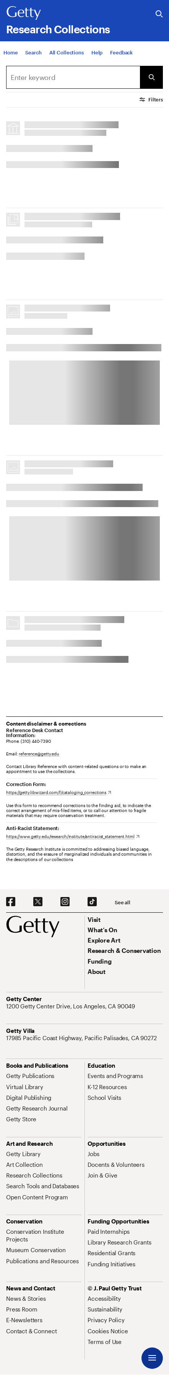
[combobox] (73, 77)
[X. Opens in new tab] (37, 902)
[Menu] (152, 1358)
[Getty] (23, 13)
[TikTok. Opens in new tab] (92, 902)
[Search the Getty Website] (159, 14)
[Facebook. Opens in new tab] (10, 902)
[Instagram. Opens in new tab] (65, 902)
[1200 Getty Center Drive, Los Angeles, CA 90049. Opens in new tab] (71, 1006)
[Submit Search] (151, 77)
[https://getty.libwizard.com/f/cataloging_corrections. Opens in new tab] (58, 792)
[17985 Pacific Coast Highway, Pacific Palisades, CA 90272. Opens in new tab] (82, 1038)
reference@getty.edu (39, 753)
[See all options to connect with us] (122, 902)
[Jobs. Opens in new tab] (93, 1153)
